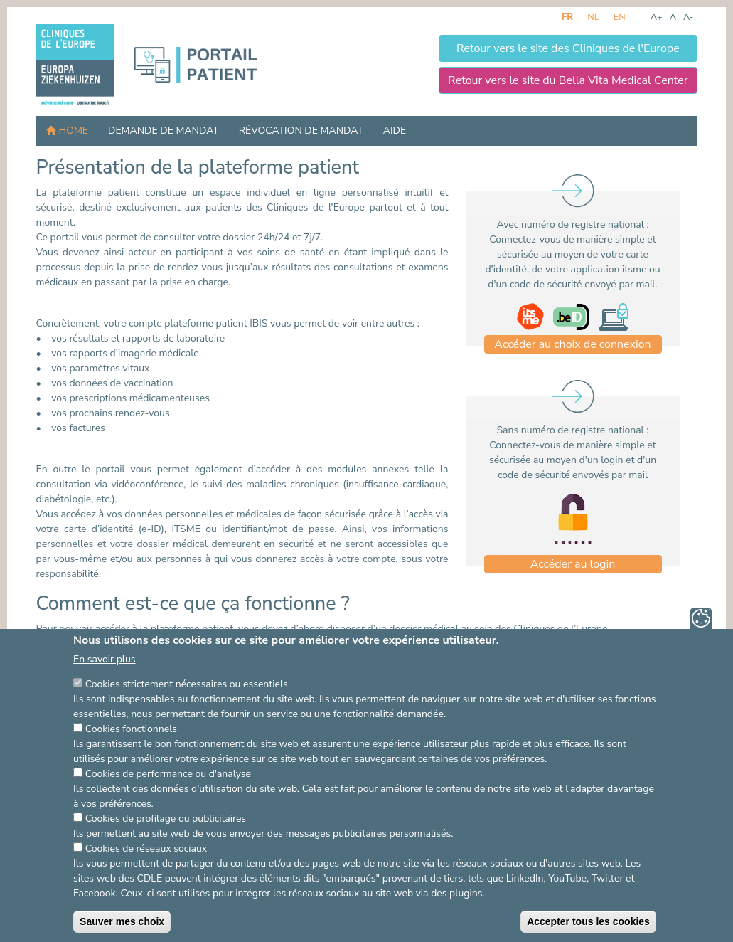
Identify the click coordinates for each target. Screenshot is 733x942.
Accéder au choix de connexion (572, 344)
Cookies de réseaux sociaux (146, 872)
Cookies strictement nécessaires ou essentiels (186, 708)
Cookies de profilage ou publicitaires (165, 843)
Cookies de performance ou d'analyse (168, 798)
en (620, 17)
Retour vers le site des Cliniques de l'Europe (568, 48)
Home (74, 130)
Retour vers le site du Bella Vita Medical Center (567, 80)
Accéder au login (573, 564)
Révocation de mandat (301, 130)
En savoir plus (104, 683)
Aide (394, 130)
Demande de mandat (163, 130)
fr (567, 17)
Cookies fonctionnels (131, 753)
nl (593, 17)
